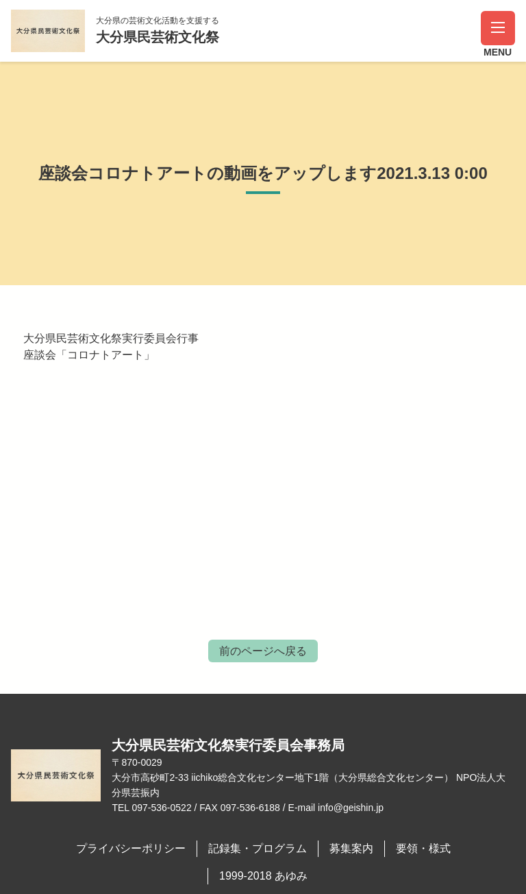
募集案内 (351, 848)
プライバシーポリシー (131, 848)
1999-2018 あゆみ (263, 876)
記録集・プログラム (257, 848)
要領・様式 (423, 848)
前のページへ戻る (263, 651)
